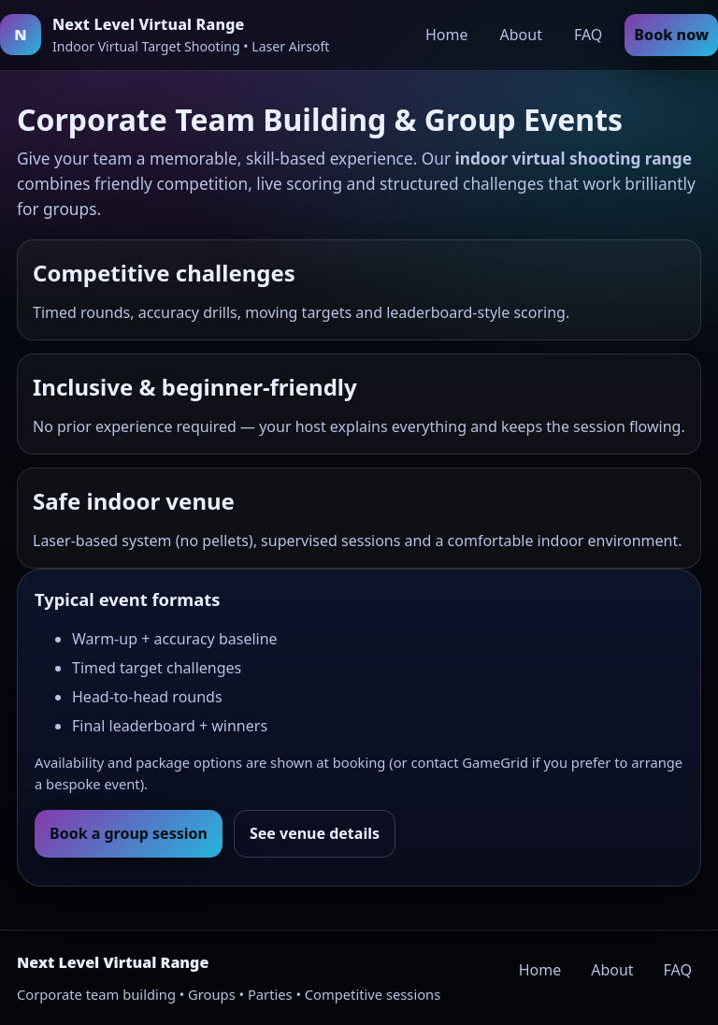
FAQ (588, 34)
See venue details (315, 833)
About (521, 34)
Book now (671, 34)
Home (446, 34)
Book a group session (129, 833)
